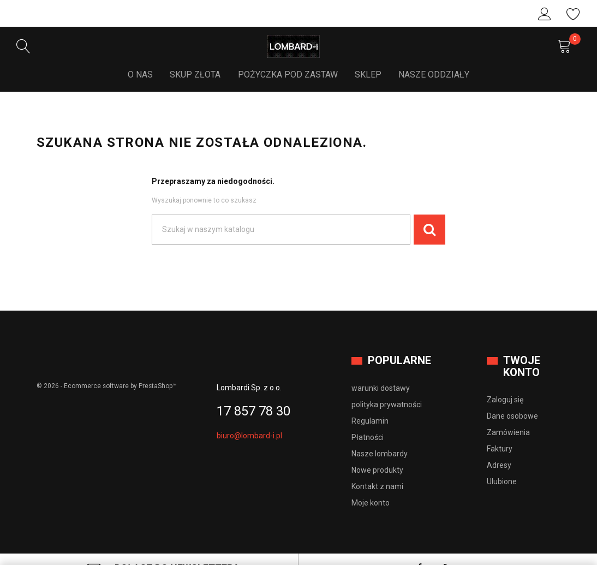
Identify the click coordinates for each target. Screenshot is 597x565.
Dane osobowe (512, 398)
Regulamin (370, 402)
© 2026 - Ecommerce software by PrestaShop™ (107, 368)
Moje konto (370, 484)
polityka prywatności (386, 386)
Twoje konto (521, 348)
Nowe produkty (377, 451)
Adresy (499, 447)
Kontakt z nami (377, 467)
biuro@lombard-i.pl (249, 417)
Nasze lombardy (379, 435)
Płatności (367, 418)
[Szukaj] (281, 212)
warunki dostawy (380, 369)
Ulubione (573, 14)
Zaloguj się (544, 14)
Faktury (499, 430)
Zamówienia (508, 414)
